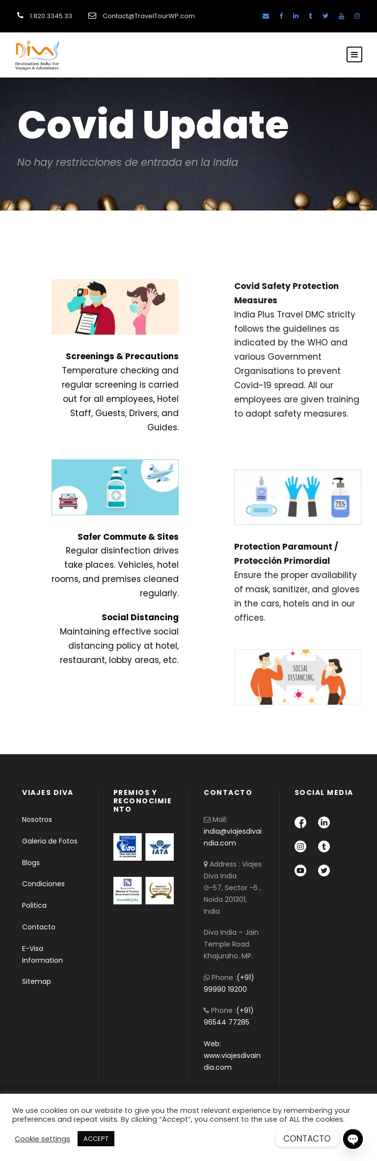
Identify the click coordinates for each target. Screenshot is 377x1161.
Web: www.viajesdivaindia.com (232, 1055)
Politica (34, 905)
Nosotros (37, 819)
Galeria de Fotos (50, 841)
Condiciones (43, 884)
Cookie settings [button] (42, 1139)
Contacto (38, 927)
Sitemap (36, 981)
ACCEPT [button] (95, 1138)
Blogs (31, 863)
